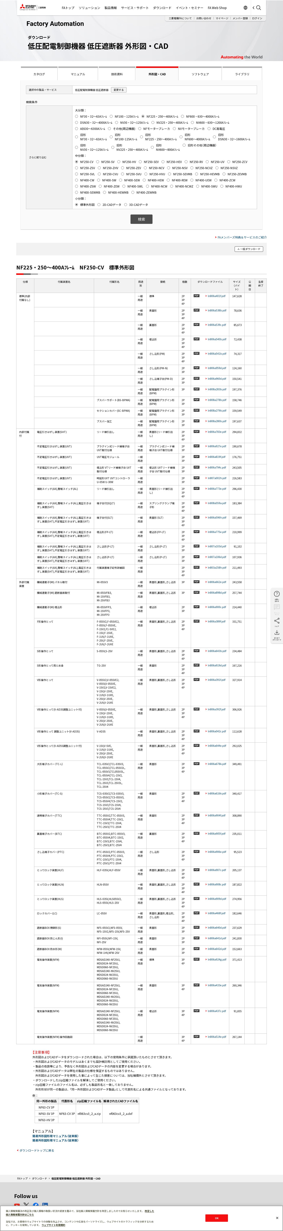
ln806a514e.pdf (217, 1036)
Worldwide (245, 7)
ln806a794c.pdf (217, 467)
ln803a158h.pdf (217, 567)
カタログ (39, 74)
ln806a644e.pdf (217, 745)
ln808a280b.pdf (217, 421)
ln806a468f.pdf (216, 913)
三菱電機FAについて (180, 18)
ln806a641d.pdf (217, 938)
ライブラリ (242, 74)
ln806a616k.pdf (217, 793)
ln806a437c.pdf (217, 1011)
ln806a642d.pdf (217, 949)
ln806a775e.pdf (217, 532)
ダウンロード (162, 7)
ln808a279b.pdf (217, 410)
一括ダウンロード (250, 249)
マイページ (222, 18)
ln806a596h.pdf (217, 517)
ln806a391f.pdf (216, 680)
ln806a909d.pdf (217, 899)
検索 (141, 219)
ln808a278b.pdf (217, 400)
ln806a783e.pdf (217, 432)
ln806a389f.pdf (216, 621)
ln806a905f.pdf (216, 833)
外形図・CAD (157, 74)
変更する (119, 89)
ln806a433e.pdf (217, 985)
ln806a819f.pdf (216, 457)
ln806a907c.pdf (217, 870)
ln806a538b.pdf (217, 310)
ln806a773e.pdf (217, 488)
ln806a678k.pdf (217, 764)
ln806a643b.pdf (217, 651)
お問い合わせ (203, 18)
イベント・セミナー (189, 7)
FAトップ (68, 7)
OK (217, 1218)
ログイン (257, 18)
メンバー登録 (240, 18)
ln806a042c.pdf (217, 731)
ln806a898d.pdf (217, 592)
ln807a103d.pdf (217, 546)
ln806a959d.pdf (217, 368)
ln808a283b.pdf (217, 389)
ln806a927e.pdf (217, 446)
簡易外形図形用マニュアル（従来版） (55, 1136)
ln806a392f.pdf (216, 709)
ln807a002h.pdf (217, 478)
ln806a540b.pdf (217, 339)
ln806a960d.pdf (217, 378)
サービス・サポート (135, 7)
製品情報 (111, 7)
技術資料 (117, 74)
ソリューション (89, 7)
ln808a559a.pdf (217, 503)
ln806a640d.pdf (217, 927)
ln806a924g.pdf (217, 959)
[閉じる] (277, 1218)
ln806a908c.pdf (217, 884)
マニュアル (78, 74)
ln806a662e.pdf (217, 582)
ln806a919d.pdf (217, 665)
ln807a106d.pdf (217, 557)
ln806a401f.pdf (216, 296)
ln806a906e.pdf (217, 852)
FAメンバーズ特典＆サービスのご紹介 (242, 237)
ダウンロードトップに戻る (36, 1150)
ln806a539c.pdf (217, 325)
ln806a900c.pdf (217, 607)
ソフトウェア (200, 74)
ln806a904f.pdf (216, 815)
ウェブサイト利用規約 (53, 1225)
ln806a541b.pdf (217, 353)
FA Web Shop (217, 7)
